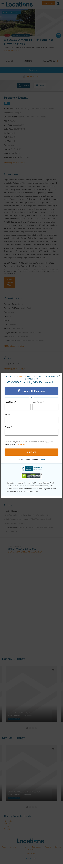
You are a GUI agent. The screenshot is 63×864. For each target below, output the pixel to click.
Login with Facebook (31, 391)
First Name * (10, 402)
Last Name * (38, 402)
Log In (42, 459)
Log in (22, 376)
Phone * (8, 427)
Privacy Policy (20, 445)
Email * (8, 414)
